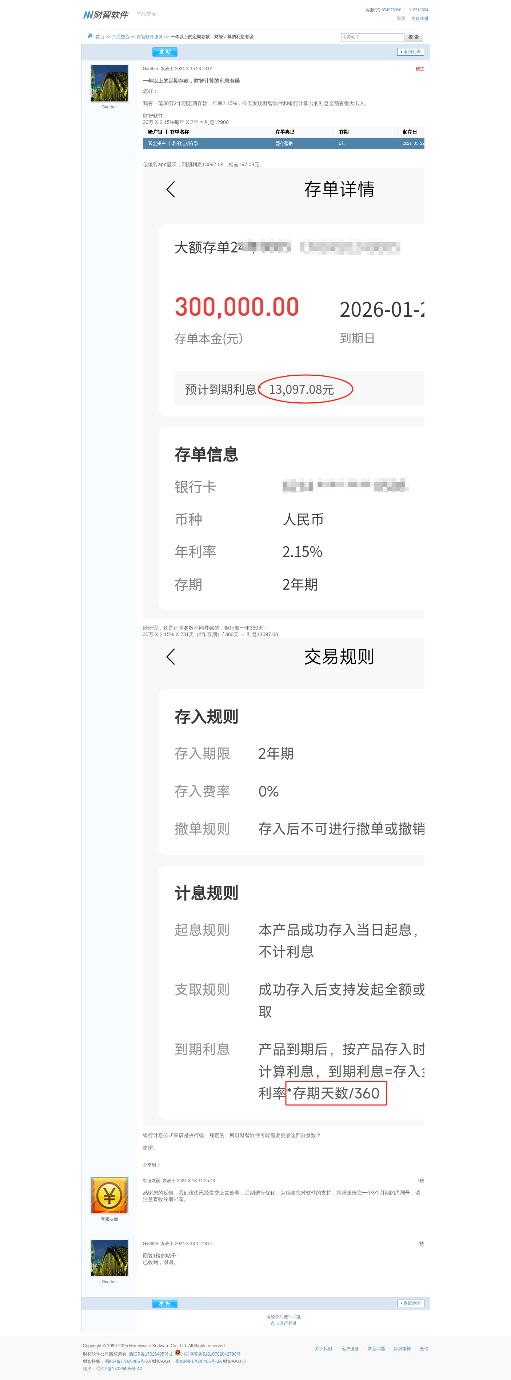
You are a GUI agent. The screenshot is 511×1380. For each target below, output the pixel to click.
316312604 (418, 9)
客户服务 (350, 1348)
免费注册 (419, 18)
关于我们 (323, 1348)
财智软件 (91, 1354)
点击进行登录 (284, 1323)
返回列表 (412, 51)
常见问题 (376, 1348)
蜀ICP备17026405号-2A (128, 1361)
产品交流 (120, 36)
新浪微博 (402, 1348)
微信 (424, 1348)
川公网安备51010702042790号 (211, 1354)
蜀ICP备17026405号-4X (119, 1368)
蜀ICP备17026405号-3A (198, 1361)
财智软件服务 (150, 36)
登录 (401, 18)
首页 (100, 36)
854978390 (392, 9)
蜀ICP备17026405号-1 (150, 1354)
